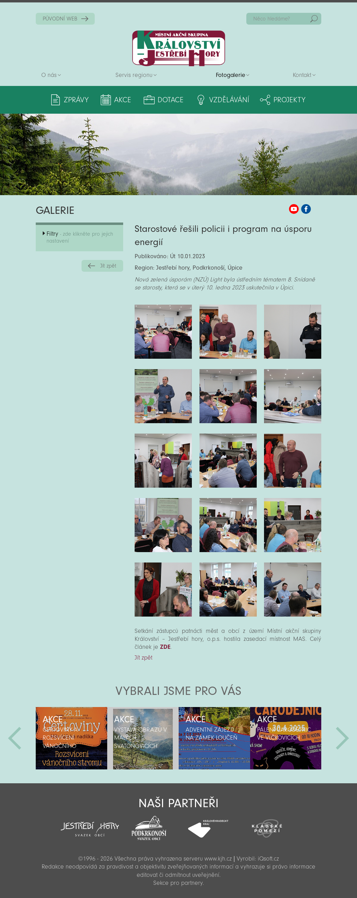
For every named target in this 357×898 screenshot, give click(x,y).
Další (342, 738)
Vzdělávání (229, 99)
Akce (122, 99)
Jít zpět (108, 266)
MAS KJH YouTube (294, 209)
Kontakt (302, 75)
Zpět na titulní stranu (179, 48)
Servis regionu (134, 75)
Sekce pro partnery (178, 883)
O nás (49, 75)
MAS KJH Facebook (306, 209)
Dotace (171, 99)
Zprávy (76, 99)
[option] (71, 738)
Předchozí (14, 738)
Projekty (289, 99)
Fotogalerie (230, 75)
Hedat (314, 19)
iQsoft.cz (268, 858)
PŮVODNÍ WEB (60, 19)
